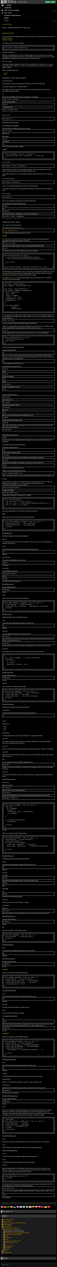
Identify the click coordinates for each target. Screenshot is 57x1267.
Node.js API (28, 230)
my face (47, 2)
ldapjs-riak (11, 277)
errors (19, 483)
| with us (3, 1264)
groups (53, 2)
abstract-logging (48, 64)
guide (8, 38)
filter (6, 762)
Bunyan (6, 73)
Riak (44, 277)
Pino (5, 74)
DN (23, 363)
